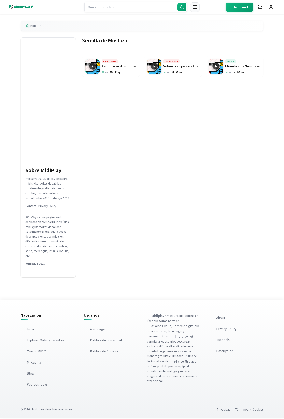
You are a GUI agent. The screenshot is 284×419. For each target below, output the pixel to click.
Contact (30, 207)
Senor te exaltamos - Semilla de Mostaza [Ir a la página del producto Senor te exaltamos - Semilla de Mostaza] (133, 67)
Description (224, 351)
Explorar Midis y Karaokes (45, 341)
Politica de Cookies (104, 352)
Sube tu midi (239, 7)
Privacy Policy (47, 207)
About (220, 318)
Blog (30, 374)
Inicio (32, 26)
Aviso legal (98, 330)
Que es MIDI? (36, 352)
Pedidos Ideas (37, 385)
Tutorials (223, 340)
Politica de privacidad (106, 341)
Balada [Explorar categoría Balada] (230, 62)
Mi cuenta (34, 363)
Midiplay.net (160, 316)
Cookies (258, 410)
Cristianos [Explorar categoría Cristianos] (109, 62)
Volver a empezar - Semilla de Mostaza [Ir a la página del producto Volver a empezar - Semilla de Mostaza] (193, 67)
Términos (241, 410)
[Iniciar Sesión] (271, 7)
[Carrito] (260, 7)
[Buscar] (182, 7)
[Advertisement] (48, 102)
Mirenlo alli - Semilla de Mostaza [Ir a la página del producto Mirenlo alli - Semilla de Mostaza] (250, 67)
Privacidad (223, 410)
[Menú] (195, 7)
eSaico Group (161, 327)
